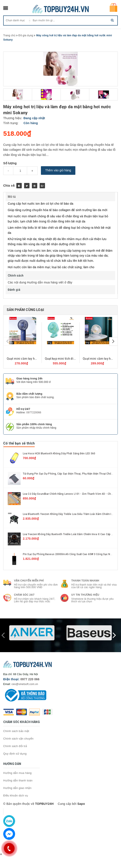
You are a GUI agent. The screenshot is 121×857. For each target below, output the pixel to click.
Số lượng (10, 163)
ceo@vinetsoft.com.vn (24, 684)
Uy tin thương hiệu (85, 594)
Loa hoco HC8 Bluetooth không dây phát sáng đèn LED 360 (59, 453)
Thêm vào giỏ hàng (58, 170)
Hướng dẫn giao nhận (17, 788)
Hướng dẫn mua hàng (17, 773)
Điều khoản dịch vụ (15, 795)
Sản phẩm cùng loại (25, 310)
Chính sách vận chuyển (18, 738)
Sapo (81, 803)
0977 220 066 (30, 679)
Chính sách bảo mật (16, 731)
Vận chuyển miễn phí (29, 580)
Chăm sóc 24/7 (24, 594)
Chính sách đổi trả (15, 746)
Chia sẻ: (9, 185)
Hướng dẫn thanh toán (18, 780)
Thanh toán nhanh (85, 580)
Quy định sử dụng (15, 753)
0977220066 (33, 412)
